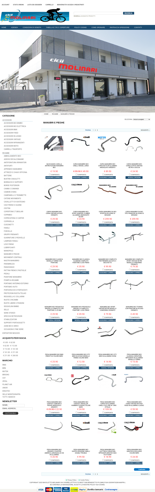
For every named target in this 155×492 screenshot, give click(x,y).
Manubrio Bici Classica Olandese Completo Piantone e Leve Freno (81, 260)
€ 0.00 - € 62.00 (9, 342)
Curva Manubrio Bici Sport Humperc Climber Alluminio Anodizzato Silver (81, 214)
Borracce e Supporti (13, 182)
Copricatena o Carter (14, 218)
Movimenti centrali (13, 257)
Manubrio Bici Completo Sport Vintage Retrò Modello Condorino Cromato (134, 261)
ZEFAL (4, 381)
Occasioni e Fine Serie (13, 329)
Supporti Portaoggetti (14, 323)
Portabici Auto (10, 287)
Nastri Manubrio (11, 261)
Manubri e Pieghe (11, 254)
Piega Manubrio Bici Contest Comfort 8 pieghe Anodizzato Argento (54, 404)
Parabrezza (9, 264)
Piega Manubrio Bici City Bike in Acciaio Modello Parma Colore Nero (81, 356)
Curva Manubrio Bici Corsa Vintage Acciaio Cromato (54, 213)
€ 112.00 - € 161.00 (10, 349)
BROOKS (5, 375)
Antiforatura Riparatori (15, 163)
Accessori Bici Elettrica (15, 126)
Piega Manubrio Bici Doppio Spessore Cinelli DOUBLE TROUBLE (81, 451)
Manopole (8, 251)
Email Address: (9, 408)
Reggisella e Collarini (14, 297)
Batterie (8, 176)
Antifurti (8, 166)
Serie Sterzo (9, 313)
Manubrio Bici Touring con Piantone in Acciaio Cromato (134, 308)
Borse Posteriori (11, 185)
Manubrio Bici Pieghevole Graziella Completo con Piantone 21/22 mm (54, 308)
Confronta (55, 175)
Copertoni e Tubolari (13, 212)
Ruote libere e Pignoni (14, 303)
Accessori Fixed (11, 133)
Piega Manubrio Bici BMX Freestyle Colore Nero (54, 355)
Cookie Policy (84, 480)
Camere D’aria (10, 192)
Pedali (7, 274)
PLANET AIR (7, 385)
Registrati (79, 5)
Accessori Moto (11, 146)
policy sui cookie (97, 485)
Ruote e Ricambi (11, 300)
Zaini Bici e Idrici (11, 326)
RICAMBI (5, 153)
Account (5, 5)
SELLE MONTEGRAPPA (11, 394)
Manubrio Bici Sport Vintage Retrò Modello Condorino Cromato (107, 308)
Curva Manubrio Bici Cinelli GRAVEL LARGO (81, 165)
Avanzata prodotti (88, 16)
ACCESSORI (7, 120)
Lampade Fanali (11, 241)
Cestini (7, 208)
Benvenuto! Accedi (65, 5)
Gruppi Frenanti (11, 234)
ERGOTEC (6, 391)
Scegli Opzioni (134, 177)
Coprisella (9, 221)
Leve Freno (9, 244)
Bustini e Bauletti (12, 179)
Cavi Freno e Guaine (13, 205)
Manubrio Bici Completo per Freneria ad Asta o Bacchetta (107, 260)
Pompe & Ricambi (11, 280)
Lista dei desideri (34, 5)
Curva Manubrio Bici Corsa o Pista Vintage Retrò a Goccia (134, 165)
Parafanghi (9, 267)
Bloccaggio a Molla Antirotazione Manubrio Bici (54, 165)
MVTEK (5, 371)
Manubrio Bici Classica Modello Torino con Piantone (54, 260)
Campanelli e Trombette (15, 195)
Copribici (8, 215)
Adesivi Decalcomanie (14, 159)
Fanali (7, 228)
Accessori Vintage (12, 139)
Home (46, 114)
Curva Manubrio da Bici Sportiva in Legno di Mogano (107, 213)
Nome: (5, 405)
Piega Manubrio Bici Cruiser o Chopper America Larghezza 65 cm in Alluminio (54, 452)
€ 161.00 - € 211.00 (10, 352)
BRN (4, 368)
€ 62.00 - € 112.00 (10, 346)
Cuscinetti (9, 225)
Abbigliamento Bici (12, 156)
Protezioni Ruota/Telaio (15, 293)
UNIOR (5, 388)
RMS (4, 365)
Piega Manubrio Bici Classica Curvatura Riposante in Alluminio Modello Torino (134, 357)
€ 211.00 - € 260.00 (10, 356)
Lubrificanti (9, 248)
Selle (6, 310)
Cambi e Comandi (11, 189)
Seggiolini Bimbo (11, 306)
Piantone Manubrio (13, 277)
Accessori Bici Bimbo (13, 123)
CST (4, 378)
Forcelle (8, 231)
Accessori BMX (10, 130)
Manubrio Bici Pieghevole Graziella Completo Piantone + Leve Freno (80, 308)
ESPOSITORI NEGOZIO (11, 333)
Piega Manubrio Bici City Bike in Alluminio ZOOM (107, 355)
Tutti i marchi (8, 397)
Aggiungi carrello (54, 177)
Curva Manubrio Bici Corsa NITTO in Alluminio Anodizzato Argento (107, 165)
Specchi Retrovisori (13, 316)
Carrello (49, 5)
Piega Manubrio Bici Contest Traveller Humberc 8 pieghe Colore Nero (80, 404)
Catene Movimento (12, 199)
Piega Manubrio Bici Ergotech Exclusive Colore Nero (134, 451)
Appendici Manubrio (13, 169)
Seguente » (145, 130)
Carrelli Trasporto (13, 149)
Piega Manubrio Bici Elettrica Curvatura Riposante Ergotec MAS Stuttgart (107, 452)
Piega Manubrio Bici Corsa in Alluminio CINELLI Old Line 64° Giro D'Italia (107, 404)
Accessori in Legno (12, 136)
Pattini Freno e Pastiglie (15, 270)
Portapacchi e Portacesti (15, 290)
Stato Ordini (18, 5)
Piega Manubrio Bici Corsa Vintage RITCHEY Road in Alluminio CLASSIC (134, 403)
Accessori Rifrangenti (14, 143)
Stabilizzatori (10, 319)
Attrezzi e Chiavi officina (15, 172)
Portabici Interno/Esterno (16, 284)
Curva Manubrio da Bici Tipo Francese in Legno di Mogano (134, 213)
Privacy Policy (72, 480)
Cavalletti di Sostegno (14, 202)
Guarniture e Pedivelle (14, 238)
